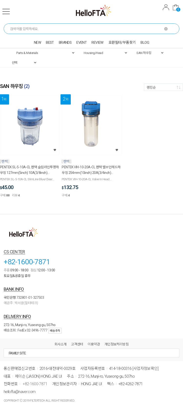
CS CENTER (14, 251)
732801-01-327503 (30, 297)
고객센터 (77, 344)
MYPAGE (166, 7)
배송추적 (55, 330)
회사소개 (60, 344)
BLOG (145, 42)
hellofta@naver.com (19, 391)
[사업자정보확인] (145, 368)
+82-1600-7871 (27, 261)
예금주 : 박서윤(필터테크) (21, 303)
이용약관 (94, 344)
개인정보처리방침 (116, 344)
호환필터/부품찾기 (122, 42)
